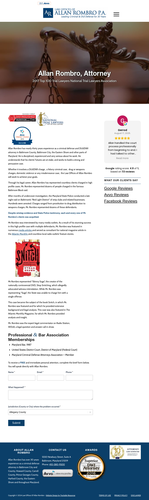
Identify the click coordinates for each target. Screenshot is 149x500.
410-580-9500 (130, 3)
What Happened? (17, 387)
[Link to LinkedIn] (133, 17)
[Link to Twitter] (128, 17)
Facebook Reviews (120, 201)
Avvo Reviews (116, 194)
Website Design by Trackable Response (60, 495)
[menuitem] (22, 4)
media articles (25, 230)
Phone (69, 372)
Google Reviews (118, 188)
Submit (16, 422)
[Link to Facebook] (138, 17)
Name (11, 372)
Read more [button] (122, 158)
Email (40, 372)
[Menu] (114, 14)
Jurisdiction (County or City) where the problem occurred (34, 406)
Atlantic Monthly (20, 233)
